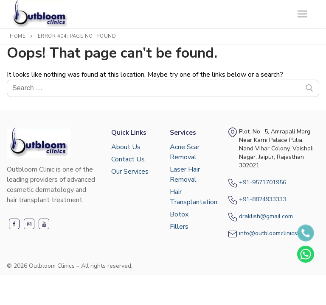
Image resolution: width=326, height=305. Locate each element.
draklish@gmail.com (266, 216)
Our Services (130, 171)
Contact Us (128, 159)
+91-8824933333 (262, 199)
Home (17, 36)
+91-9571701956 (262, 182)
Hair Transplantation (192, 197)
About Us (126, 147)
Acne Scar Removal (185, 152)
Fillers (179, 226)
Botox (179, 214)
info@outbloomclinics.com (274, 233)
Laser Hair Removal (185, 174)
